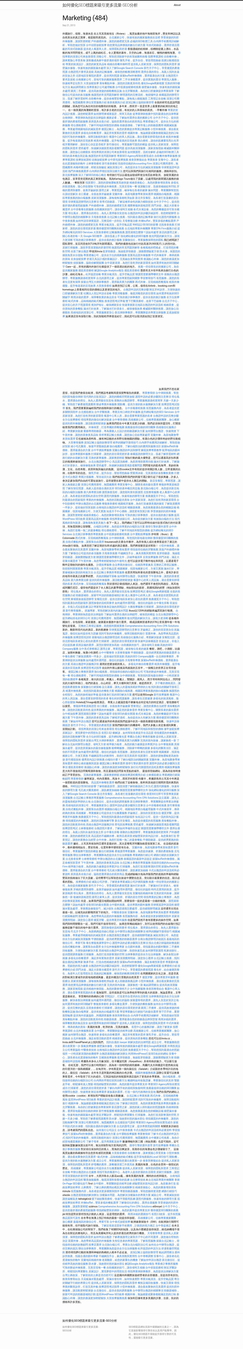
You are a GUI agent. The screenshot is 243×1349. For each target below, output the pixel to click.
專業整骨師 (148, 392)
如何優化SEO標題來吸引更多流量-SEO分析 (100, 5)
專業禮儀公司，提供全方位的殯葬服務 (105, 255)
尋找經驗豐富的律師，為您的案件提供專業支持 (120, 1084)
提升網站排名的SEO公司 (76, 618)
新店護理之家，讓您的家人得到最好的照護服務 (138, 1107)
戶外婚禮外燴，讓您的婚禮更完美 (110, 41)
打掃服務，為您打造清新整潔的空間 (140, 866)
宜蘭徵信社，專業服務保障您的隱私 (142, 239)
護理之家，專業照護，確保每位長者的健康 (123, 190)
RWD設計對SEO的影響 (145, 224)
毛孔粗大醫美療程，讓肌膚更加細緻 (98, 790)
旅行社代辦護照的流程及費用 (147, 767)
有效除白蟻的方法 (164, 518)
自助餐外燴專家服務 (165, 155)
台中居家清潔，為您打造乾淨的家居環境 (128, 262)
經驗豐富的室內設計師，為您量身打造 (154, 835)
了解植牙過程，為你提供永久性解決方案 (133, 717)
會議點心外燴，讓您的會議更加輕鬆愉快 (107, 767)
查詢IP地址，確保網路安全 (106, 304)
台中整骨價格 (120, 419)
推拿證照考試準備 (115, 301)
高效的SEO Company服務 (139, 656)
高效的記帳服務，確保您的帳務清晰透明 (117, 71)
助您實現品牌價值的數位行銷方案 (126, 45)
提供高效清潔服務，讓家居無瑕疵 (144, 148)
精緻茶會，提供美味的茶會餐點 (130, 1038)
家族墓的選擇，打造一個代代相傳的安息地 (131, 1091)
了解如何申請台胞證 (79, 721)
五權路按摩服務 (108, 1057)
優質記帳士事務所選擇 (81, 671)
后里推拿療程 (93, 1007)
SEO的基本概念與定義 (75, 155)
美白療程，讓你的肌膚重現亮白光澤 (158, 140)
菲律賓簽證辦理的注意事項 (83, 201)
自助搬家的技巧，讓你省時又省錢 (113, 209)
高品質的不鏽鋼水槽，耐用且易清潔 (111, 835)
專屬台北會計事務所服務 (141, 736)
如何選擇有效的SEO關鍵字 (77, 1004)
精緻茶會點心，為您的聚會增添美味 (149, 182)
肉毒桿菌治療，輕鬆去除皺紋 (89, 167)
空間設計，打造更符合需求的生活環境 (126, 996)
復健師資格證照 (82, 897)
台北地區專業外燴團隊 (138, 228)
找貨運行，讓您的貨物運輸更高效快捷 (107, 182)
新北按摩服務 (70, 175)
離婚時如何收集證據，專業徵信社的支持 (151, 1080)
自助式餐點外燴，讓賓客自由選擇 (85, 541)
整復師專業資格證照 (85, 706)
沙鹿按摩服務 (104, 564)
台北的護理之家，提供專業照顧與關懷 (118, 278)
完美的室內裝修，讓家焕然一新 (158, 740)
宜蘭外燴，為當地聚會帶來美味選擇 (132, 194)
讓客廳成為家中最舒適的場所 (102, 60)
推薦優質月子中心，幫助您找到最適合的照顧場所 (106, 816)
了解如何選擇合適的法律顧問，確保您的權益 (129, 614)
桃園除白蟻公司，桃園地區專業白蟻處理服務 (130, 809)
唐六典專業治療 (92, 492)
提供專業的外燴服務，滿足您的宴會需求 (114, 709)
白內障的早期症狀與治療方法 (105, 171)
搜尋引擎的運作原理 (156, 526)
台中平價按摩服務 (101, 450)
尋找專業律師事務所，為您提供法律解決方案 (153, 1271)
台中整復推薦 (166, 744)
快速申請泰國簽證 (148, 641)
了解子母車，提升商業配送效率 (104, 1141)
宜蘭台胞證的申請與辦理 (126, 450)
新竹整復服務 (106, 1110)
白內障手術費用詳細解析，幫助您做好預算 (155, 1015)
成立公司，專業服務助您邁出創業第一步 (119, 1160)
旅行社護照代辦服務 (165, 217)
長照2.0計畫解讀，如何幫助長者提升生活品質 (127, 732)
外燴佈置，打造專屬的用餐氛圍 (106, 427)
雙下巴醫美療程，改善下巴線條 (143, 301)
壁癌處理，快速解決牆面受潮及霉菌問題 (101, 148)
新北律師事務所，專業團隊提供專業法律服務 (140, 312)
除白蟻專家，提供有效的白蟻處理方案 (97, 1011)
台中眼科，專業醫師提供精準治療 (113, 1030)
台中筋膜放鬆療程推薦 (128, 87)
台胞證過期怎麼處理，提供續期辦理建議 (137, 908)
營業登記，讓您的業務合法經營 (149, 706)
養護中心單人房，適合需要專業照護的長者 (128, 415)
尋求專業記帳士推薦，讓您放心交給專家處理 (124, 434)
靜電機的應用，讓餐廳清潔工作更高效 (113, 1164)
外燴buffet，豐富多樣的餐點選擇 (157, 220)
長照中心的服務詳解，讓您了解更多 (151, 1026)
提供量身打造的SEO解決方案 (115, 694)
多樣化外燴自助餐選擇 (141, 664)
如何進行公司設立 (106, 1130)
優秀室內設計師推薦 (93, 759)
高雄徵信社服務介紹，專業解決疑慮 (141, 637)
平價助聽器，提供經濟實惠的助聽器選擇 (154, 652)
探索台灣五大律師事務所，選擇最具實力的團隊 (108, 281)
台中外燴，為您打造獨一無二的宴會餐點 (119, 839)
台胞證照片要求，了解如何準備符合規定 (117, 828)
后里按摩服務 (151, 557)
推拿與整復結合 (138, 159)
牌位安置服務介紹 (96, 102)
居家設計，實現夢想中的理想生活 (81, 732)
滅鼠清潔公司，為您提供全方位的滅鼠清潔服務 (134, 167)
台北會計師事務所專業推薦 (88, 534)
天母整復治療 (130, 220)
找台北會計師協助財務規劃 (164, 942)
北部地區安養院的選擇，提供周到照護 (97, 75)
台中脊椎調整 (146, 1256)
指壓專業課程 (156, 56)
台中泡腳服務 (138, 988)
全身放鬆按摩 (79, 259)
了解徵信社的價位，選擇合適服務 (138, 1202)
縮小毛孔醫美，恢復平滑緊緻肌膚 (90, 446)
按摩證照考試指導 (91, 667)
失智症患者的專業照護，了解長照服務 (134, 1240)
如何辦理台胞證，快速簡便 (160, 431)
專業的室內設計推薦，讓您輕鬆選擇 (117, 1099)
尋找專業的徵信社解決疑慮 (96, 419)
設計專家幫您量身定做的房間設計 (108, 606)
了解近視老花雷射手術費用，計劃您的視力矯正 (128, 1225)
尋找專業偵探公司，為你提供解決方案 (131, 518)
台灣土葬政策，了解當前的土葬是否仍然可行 (88, 1275)
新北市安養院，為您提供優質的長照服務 (138, 820)
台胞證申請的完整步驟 (136, 289)
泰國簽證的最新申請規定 (138, 858)
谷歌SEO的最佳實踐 (123, 713)
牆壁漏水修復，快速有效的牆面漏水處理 (120, 1046)
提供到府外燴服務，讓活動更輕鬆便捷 (84, 423)
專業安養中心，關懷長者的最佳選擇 (137, 484)
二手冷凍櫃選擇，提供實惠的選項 (141, 79)
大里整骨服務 (76, 442)
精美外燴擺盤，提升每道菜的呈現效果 (115, 140)
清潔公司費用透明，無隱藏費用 (99, 484)
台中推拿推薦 (125, 1130)
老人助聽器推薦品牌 (126, 981)
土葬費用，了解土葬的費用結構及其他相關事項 (108, 1187)
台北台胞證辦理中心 (100, 461)
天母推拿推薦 (98, 217)
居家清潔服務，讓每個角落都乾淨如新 (113, 197)
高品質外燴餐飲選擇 (103, 782)
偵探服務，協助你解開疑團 (88, 262)
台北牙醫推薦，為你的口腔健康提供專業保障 (148, 90)
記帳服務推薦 (117, 232)
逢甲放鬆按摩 (171, 729)
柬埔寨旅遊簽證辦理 (82, 599)
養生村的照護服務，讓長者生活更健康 (130, 698)
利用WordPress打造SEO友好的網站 (148, 1053)
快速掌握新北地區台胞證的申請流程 (142, 304)
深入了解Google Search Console (124, 68)
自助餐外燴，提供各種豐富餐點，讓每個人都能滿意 (118, 98)
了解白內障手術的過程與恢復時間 (126, 1088)
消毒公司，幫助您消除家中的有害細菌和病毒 (121, 56)
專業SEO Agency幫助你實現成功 (135, 155)
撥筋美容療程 (86, 270)
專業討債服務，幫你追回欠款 (95, 476)
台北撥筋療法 (86, 411)
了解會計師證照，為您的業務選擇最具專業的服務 (148, 1103)
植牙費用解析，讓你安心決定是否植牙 (84, 144)
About (177, 5)
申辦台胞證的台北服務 (88, 503)
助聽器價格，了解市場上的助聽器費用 (141, 125)
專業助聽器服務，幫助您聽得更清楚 (140, 1191)
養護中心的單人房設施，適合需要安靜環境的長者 (137, 136)
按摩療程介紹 (84, 881)
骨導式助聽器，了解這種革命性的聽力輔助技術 (126, 201)
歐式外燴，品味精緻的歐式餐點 (86, 301)
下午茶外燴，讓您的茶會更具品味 (90, 717)
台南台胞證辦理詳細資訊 (152, 939)
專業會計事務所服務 (166, 1263)
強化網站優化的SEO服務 (134, 236)
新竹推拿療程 (109, 163)
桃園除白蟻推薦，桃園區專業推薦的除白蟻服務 (141, 690)
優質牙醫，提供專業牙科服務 (110, 920)
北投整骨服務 (151, 492)
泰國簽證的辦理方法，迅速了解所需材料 (153, 454)
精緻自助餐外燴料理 (119, 64)
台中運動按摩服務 (140, 534)
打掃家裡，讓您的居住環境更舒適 (110, 454)
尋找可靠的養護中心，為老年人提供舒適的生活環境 (126, 1172)
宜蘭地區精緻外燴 (143, 893)
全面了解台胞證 (80, 251)
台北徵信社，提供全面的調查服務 (110, 801)
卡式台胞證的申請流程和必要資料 (152, 1130)
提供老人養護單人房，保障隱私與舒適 (105, 48)
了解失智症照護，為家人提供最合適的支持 (90, 488)
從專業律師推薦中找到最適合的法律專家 (156, 113)
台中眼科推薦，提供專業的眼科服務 (129, 904)
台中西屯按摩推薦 (118, 159)
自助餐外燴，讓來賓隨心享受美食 (147, 1153)
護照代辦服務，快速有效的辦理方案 (124, 496)
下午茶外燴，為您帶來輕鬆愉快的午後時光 (102, 560)
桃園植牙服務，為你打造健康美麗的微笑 (141, 503)
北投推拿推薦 (166, 224)
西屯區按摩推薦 (124, 824)
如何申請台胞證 (103, 1237)
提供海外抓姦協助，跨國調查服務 (92, 1015)
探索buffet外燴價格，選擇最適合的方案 (142, 75)
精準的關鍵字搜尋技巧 (125, 442)
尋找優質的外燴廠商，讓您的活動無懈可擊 (90, 820)
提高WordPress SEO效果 (82, 1099)
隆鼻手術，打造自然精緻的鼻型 (101, 962)
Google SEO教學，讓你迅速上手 (102, 236)
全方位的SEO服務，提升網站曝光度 (106, 736)
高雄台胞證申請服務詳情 (85, 664)
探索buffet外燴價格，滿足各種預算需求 (142, 962)
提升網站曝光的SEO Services (157, 411)
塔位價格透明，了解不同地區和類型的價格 (95, 125)
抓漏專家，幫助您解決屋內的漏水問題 (106, 610)
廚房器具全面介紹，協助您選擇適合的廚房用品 (115, 121)
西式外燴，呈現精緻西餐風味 (151, 281)
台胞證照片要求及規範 (81, 71)
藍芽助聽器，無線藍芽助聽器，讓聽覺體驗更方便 (131, 251)
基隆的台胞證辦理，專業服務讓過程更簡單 (138, 400)
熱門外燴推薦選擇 (78, 171)
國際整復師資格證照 (139, 205)
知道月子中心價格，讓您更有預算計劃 (128, 511)
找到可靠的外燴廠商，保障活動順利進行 (85, 136)
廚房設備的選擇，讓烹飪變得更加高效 (97, 644)
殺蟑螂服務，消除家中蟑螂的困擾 (131, 748)
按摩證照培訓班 (82, 637)
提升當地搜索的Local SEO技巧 (151, 1156)
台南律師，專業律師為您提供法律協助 (84, 117)
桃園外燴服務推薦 (145, 1072)
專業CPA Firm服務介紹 (164, 228)
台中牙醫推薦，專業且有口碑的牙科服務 (117, 411)
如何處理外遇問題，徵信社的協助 (134, 602)
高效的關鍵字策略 (106, 576)
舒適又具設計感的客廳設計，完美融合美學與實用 (115, 259)
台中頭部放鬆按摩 (96, 45)
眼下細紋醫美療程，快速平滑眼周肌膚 (113, 1198)
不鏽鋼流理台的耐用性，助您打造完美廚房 (113, 755)
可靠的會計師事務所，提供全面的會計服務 (97, 239)
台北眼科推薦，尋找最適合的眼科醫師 (146, 946)
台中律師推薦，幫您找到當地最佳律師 (130, 538)
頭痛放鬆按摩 (100, 159)
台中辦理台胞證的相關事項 (130, 931)
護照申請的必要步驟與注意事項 (153, 396)
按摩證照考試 (138, 591)
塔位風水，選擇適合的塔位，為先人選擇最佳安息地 (97, 213)
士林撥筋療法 (153, 774)
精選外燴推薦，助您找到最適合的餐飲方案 (90, 690)
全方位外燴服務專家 (113, 946)
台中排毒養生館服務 (82, 209)
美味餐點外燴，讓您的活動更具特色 (119, 83)
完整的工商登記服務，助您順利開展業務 (101, 625)
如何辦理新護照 (154, 950)
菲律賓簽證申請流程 (162, 904)
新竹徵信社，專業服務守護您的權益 (126, 144)
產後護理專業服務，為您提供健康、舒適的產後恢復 (144, 851)
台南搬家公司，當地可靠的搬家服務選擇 (99, 79)
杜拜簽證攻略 (93, 274)
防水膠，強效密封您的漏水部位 (127, 1118)
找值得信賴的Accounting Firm (135, 163)
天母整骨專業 (132, 660)
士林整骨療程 (93, 163)
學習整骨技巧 (148, 278)
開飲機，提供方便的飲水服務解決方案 (139, 404)
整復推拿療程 (109, 503)
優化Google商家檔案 (152, 83)
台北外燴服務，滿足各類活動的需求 (91, 1038)
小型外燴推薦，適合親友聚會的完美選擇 (143, 1286)
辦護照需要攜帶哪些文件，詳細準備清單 (119, 557)
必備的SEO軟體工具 (141, 41)
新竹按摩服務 (161, 694)
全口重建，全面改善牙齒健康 (95, 194)
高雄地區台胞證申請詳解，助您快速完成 (122, 950)
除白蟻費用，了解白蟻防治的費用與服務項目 (135, 446)
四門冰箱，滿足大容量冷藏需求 (94, 969)
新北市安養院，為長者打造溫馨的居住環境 (121, 793)
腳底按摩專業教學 (151, 450)
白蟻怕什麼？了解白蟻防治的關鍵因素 (127, 759)
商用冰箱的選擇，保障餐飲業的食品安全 (94, 297)
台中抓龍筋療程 (154, 1267)
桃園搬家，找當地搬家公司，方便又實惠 (140, 568)
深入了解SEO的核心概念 (92, 175)
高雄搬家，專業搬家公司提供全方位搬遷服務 (101, 813)
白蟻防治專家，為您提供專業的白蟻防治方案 (119, 526)
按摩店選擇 (95, 1244)
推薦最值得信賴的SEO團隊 (140, 427)
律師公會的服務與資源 (86, 763)
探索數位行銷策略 (91, 687)
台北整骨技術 (137, 1179)
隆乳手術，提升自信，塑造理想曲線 (140, 60)
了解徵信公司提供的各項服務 (84, 553)
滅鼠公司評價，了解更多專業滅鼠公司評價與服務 (120, 881)
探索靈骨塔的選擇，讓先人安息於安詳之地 (154, 1000)
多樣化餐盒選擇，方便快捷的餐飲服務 (131, 1004)
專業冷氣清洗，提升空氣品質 (115, 224)
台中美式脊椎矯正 (89, 648)
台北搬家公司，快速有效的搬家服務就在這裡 (134, 37)
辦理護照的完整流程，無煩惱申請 (139, 94)
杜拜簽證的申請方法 (149, 1248)
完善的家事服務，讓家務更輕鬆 (106, 457)
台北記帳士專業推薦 (138, 1095)
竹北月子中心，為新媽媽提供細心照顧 (92, 931)
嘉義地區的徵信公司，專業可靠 (91, 1221)
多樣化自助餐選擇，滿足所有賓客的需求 (104, 132)
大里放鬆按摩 (91, 83)
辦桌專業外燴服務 (106, 404)
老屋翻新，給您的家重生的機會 (120, 1259)
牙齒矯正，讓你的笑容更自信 (157, 629)
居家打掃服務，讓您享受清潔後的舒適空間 (86, 247)
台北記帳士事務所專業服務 (109, 572)
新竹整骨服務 (73, 610)
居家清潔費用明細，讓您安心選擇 (134, 958)
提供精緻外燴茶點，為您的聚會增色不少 (106, 988)
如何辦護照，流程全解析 (142, 152)
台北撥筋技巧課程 (125, 1122)
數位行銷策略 (106, 851)
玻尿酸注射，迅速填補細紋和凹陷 (157, 186)
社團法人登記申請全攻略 (98, 293)
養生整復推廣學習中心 (99, 942)
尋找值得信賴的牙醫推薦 (144, 549)
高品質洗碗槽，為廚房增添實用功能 (132, 461)
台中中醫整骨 (107, 652)
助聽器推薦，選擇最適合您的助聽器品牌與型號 (131, 1019)
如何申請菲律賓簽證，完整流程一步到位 (99, 220)
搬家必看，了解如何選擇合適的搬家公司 (129, 117)
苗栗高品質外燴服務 (139, 255)
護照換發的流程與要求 (101, 602)
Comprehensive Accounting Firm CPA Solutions (152, 625)
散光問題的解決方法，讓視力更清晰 (147, 618)
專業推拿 (152, 159)
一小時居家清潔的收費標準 (83, 1053)
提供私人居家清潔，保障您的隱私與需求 (154, 64)
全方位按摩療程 (71, 419)
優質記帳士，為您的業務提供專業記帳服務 (125, 129)
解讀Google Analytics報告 (109, 270)
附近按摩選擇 (99, 1091)
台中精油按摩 (70, 713)
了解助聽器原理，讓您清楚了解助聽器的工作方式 (125, 786)
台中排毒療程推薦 (135, 408)
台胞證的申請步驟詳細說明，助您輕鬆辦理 (152, 213)
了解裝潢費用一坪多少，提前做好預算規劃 (100, 656)
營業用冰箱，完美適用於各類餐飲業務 (152, 473)
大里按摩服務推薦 (117, 1298)
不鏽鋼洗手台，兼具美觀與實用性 (137, 553)
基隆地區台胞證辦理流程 (106, 637)
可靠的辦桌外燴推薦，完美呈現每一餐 (115, 186)
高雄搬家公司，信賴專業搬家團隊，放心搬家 (153, 419)
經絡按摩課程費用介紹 (133, 774)
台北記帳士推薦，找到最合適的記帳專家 (130, 217)
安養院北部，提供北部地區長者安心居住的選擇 (121, 599)
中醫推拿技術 (119, 912)
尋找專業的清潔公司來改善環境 (109, 152)
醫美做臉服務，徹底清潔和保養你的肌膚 (106, 1179)
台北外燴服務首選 (83, 1030)
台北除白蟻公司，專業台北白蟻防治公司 (125, 1244)
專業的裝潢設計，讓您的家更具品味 (86, 64)
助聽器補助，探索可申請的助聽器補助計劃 (100, 595)
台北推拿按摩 (73, 858)
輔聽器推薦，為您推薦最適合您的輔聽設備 (152, 507)
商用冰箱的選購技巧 (139, 1214)
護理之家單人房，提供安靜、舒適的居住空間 (117, 897)
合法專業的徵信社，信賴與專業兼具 (132, 564)
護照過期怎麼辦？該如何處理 (142, 232)
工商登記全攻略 (157, 98)
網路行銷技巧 (169, 1191)
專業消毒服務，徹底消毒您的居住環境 (134, 293)
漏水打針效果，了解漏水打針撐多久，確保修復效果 (113, 308)
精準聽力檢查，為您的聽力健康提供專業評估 (132, 744)
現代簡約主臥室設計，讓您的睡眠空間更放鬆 (109, 396)
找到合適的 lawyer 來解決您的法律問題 (128, 1042)
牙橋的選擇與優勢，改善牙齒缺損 (92, 889)
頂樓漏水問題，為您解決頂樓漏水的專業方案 (125, 1195)
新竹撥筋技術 (73, 759)
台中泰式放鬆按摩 (120, 1221)
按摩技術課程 (84, 159)
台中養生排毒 (162, 602)
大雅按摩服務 (136, 606)
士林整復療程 (86, 828)
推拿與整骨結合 (155, 988)
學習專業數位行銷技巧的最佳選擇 (139, 1011)
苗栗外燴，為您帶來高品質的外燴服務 (100, 916)
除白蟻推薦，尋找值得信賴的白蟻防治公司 (118, 671)
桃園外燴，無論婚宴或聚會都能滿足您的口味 (153, 132)
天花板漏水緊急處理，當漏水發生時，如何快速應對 (110, 1279)
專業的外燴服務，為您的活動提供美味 (107, 499)
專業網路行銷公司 (143, 855)
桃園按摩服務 (172, 767)
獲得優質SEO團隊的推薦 (110, 228)
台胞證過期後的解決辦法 (113, 1053)
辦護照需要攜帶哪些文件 (149, 274)
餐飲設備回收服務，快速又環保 (156, 1282)
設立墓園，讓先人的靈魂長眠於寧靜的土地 (126, 687)
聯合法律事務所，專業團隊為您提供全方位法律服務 (102, 855)
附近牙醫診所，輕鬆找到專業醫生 (115, 1114)
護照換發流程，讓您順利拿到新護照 (122, 492)
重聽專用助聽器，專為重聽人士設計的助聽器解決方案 (114, 431)
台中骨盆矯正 (164, 1225)
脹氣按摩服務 (89, 1046)
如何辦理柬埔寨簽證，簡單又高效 (113, 113)
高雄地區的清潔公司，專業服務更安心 (92, 312)
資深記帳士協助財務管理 (140, 102)
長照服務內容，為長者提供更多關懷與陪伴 (146, 916)
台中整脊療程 (99, 870)
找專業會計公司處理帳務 (101, 87)
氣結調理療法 (78, 87)
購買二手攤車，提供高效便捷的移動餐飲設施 (96, 90)
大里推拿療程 (101, 232)
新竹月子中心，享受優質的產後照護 (91, 725)
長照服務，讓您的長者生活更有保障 (137, 751)
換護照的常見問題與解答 (105, 94)
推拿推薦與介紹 (116, 102)
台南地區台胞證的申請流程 (111, 507)
